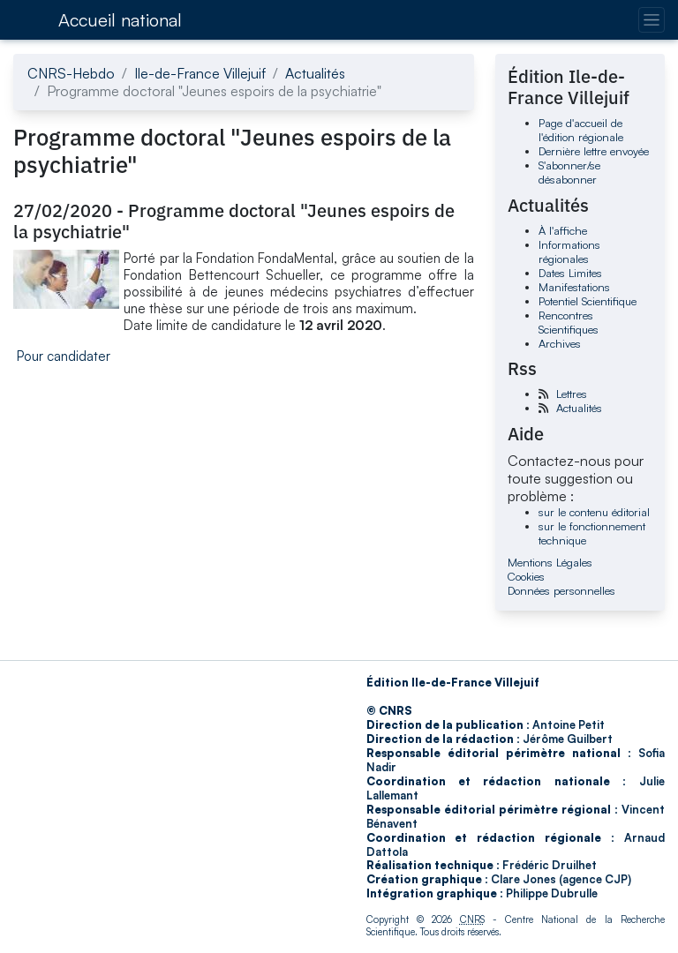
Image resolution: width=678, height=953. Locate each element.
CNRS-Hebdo (71, 73)
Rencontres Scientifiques (569, 322)
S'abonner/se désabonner (569, 172)
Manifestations (574, 287)
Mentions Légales (550, 562)
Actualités (315, 73)
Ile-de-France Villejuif (200, 73)
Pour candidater (63, 356)
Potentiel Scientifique (588, 301)
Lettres (571, 393)
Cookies (526, 576)
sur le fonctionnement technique (592, 533)
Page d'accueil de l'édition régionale (581, 130)
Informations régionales (569, 251)
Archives (560, 343)
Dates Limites (570, 273)
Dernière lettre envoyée (594, 151)
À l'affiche (563, 230)
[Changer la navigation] (651, 20)
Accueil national (120, 20)
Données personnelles (561, 590)
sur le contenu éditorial (594, 512)
